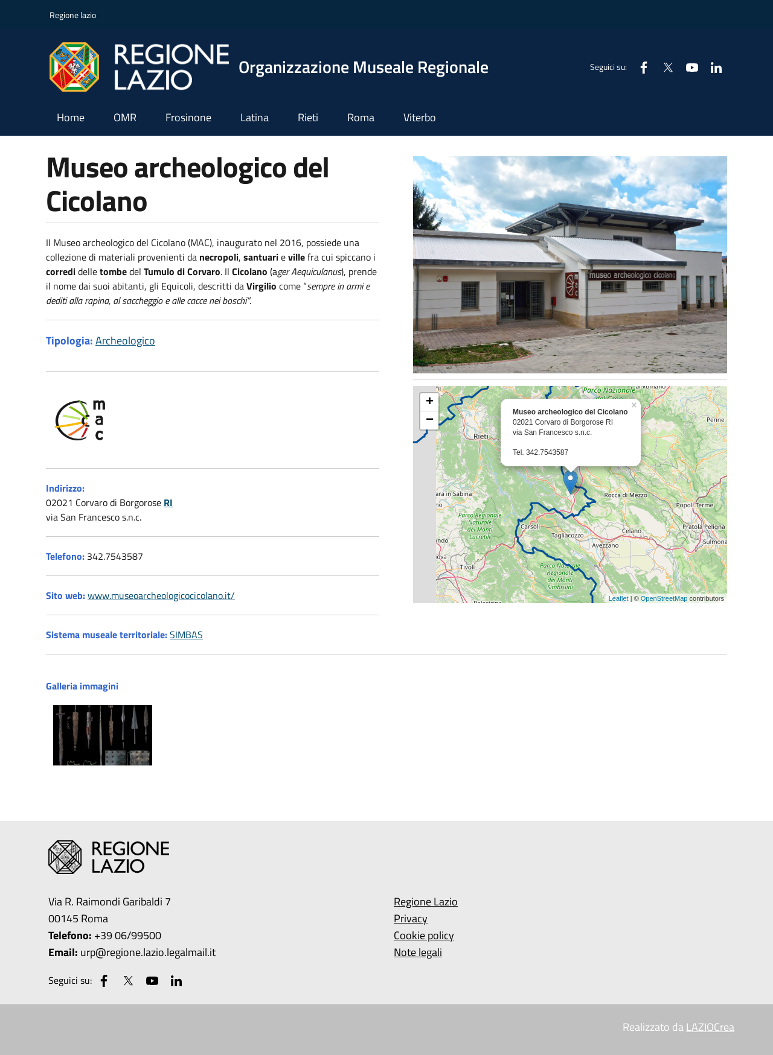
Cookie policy (424, 935)
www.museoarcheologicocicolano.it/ (161, 595)
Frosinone (188, 117)
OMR (125, 117)
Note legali (418, 952)
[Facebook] (639, 67)
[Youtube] (687, 67)
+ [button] (430, 402)
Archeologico (125, 340)
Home (71, 117)
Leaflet (619, 598)
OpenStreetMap (664, 598)
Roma (360, 117)
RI (168, 502)
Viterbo (419, 117)
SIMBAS (186, 634)
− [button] (430, 420)
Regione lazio (73, 14)
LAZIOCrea (710, 1027)
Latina (254, 117)
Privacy (411, 918)
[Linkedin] (711, 67)
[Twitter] (663, 67)
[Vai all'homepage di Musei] (276, 67)
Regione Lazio (426, 901)
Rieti (308, 117)
